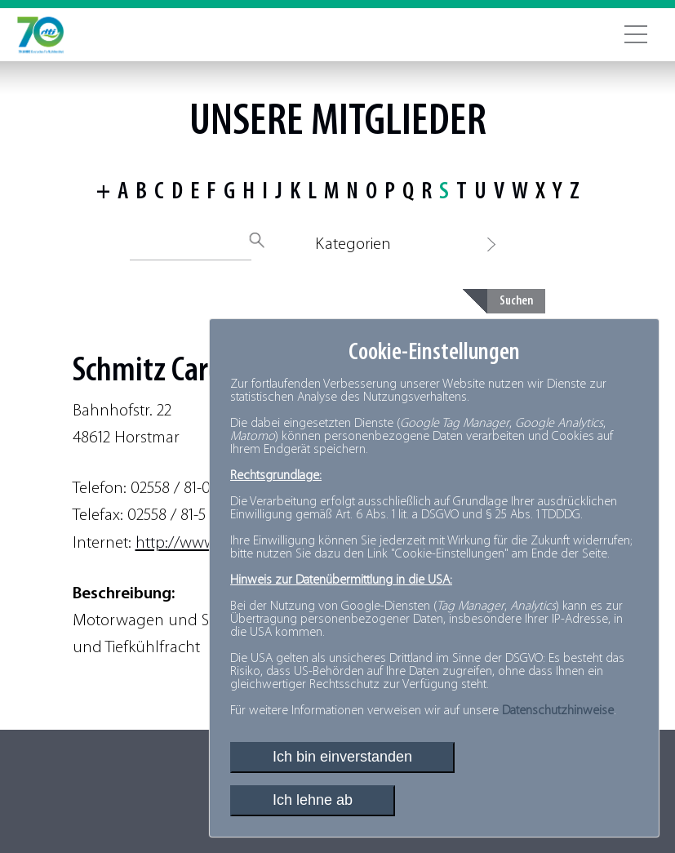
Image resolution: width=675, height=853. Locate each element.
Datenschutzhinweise (558, 710)
